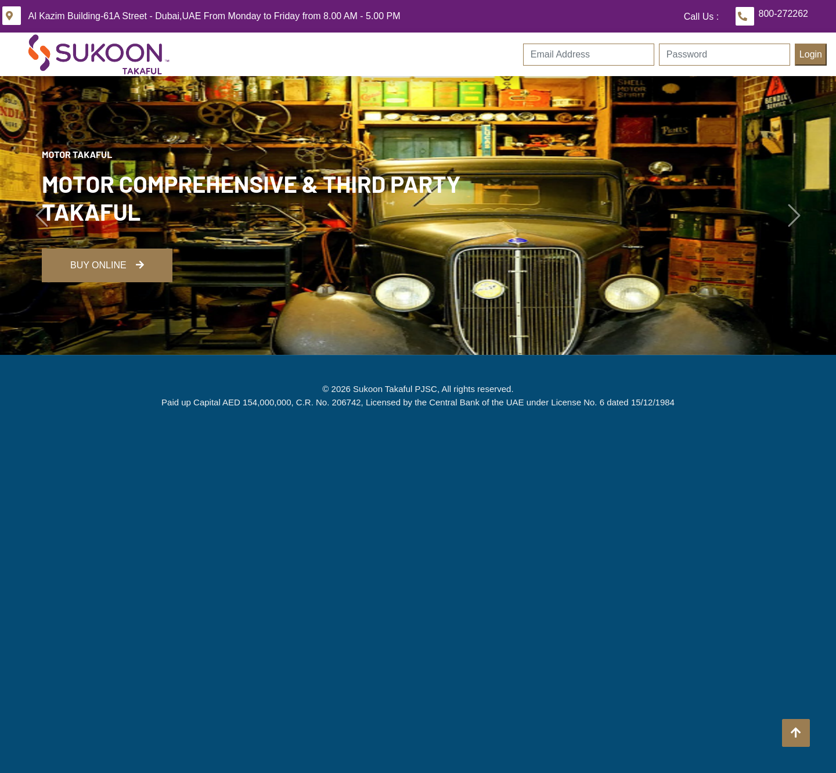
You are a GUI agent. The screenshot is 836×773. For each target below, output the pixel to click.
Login (810, 54)
